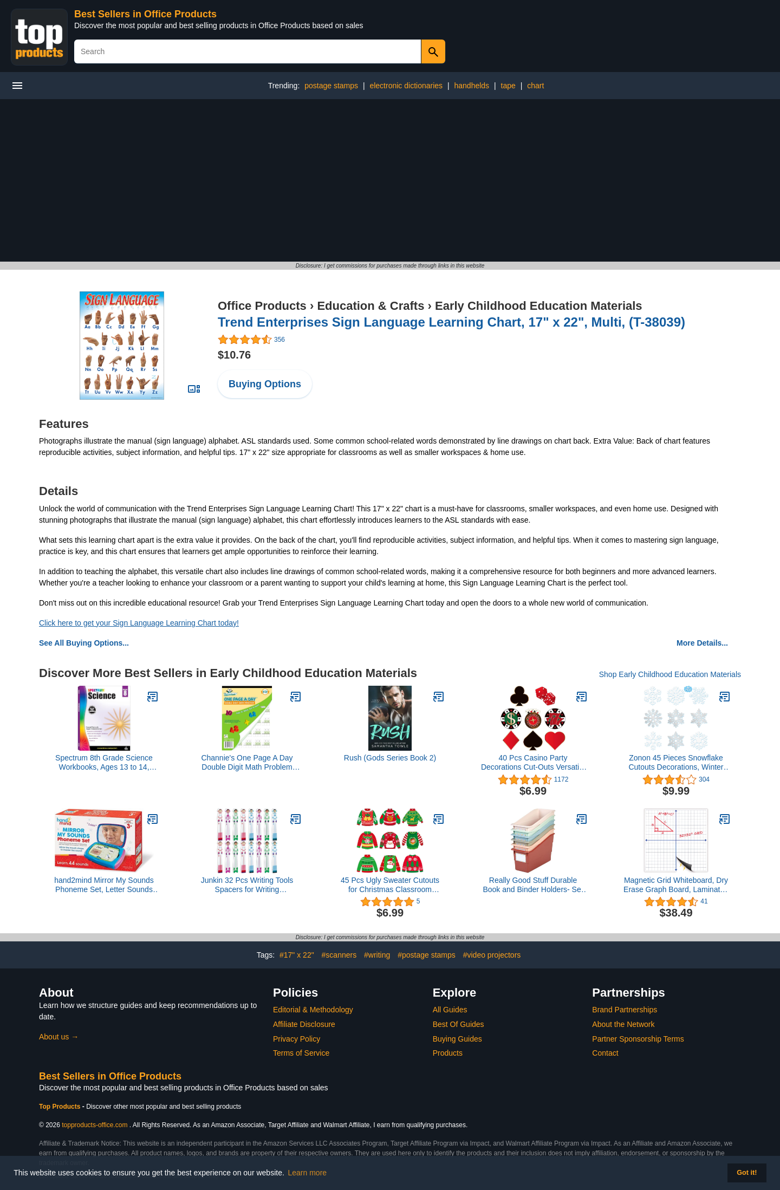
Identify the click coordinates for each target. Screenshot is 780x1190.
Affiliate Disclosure (304, 1024)
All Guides (450, 1009)
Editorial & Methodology (313, 1009)
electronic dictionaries (406, 85)
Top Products (60, 1106)
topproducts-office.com (94, 1125)
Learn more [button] (307, 1172)
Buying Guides (457, 1039)
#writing (377, 955)
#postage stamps (427, 955)
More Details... (702, 643)
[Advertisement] (390, 180)
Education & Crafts (370, 306)
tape (508, 85)
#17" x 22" (297, 955)
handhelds (471, 85)
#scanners (339, 955)
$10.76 (234, 355)
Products (448, 1053)
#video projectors (492, 955)
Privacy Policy (296, 1039)
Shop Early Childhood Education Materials (670, 674)
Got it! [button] (747, 1172)
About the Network (623, 1024)
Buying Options (265, 384)
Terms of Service (301, 1053)
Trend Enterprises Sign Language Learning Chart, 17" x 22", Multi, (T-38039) (451, 322)
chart (535, 85)
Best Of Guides (458, 1024)
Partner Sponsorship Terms (638, 1039)
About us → (59, 1036)
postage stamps (331, 85)
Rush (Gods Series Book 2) (390, 757)
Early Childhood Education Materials (538, 306)
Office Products (262, 306)
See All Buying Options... (84, 643)
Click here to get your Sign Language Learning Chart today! (139, 623)
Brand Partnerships (624, 1009)
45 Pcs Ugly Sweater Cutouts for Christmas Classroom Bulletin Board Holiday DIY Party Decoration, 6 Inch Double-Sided (390, 885)
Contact (605, 1053)
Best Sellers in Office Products (145, 14)
